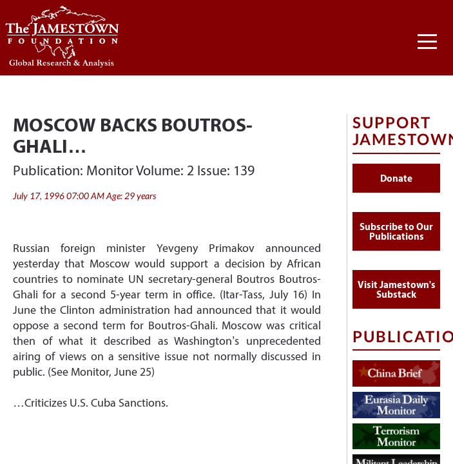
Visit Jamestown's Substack (397, 289)
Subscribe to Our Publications (396, 231)
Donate (396, 178)
